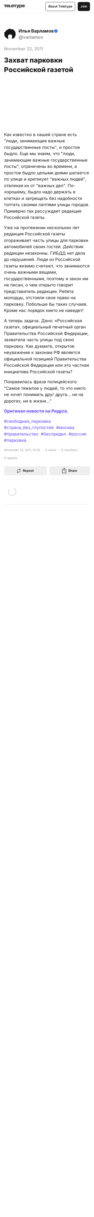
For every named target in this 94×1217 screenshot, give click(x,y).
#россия (77, 434)
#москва (65, 427)
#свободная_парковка (27, 421)
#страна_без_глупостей (29, 427)
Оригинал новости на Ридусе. (36, 411)
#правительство (21, 434)
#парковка (15, 440)
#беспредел (53, 434)
